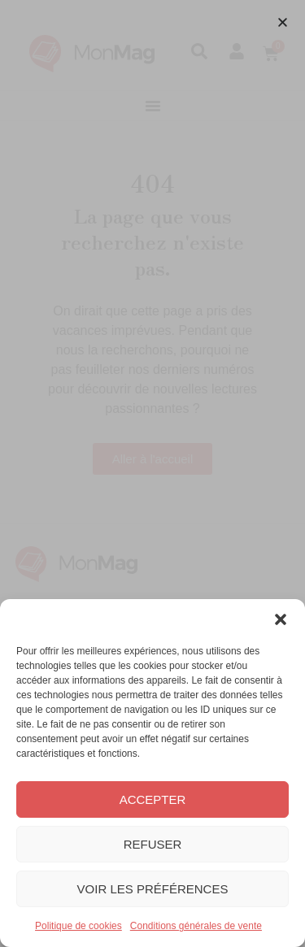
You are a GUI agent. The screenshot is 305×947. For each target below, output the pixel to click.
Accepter (153, 799)
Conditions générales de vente (196, 926)
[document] (152, 473)
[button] (280, 619)
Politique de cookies (78, 926)
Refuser (153, 844)
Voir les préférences (153, 889)
